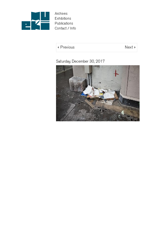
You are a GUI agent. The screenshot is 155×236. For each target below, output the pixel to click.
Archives (61, 13)
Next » (130, 47)
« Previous (66, 47)
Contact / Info (65, 28)
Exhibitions (63, 18)
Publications (64, 23)
